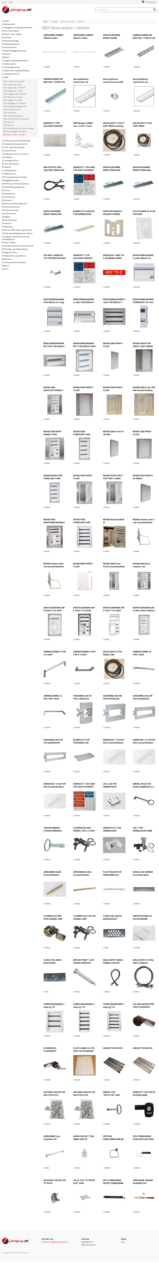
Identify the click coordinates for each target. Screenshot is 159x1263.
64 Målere (6, 217)
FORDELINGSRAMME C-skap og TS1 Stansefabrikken (54, 1007)
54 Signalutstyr (8, 194)
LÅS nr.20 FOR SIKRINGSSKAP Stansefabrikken (111, 787)
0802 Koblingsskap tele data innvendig (18, 129)
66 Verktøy (6, 224)
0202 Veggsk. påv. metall (13, 91)
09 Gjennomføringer (10, 41)
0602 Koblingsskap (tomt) (13, 116)
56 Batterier (7, 201)
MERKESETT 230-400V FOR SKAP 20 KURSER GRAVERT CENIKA (84, 170)
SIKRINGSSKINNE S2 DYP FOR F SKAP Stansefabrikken (52, 699)
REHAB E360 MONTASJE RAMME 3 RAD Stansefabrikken (53, 391)
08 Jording (6, 38)
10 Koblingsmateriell (11, 45)
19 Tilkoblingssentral (11, 68)
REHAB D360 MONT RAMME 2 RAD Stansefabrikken (52, 435)
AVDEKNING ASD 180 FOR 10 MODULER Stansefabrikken (112, 699)
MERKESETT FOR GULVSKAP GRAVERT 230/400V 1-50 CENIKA (84, 259)
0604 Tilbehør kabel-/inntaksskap (16, 120)
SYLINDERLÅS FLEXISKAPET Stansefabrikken (51, 1051)
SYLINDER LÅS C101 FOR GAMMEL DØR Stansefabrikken (84, 919)
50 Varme (6, 191)
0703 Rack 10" (8, 126)
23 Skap (5, 78)
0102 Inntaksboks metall (12, 85)
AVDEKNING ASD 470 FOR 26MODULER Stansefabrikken (53, 743)
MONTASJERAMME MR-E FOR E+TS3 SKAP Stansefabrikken (84, 611)
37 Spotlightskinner (10, 161)
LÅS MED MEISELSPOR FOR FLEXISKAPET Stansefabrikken (143, 1007)
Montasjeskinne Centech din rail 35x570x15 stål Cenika (84, 82)
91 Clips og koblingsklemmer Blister (17, 234)
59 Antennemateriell (11, 207)
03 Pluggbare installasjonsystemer (17, 28)
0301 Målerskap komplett (13, 98)
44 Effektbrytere (9, 174)
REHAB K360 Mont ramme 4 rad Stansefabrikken (141, 567)
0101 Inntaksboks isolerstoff (13, 82)
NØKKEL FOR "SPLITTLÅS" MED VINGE (111, 1096)
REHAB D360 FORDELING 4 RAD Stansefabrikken (81, 435)
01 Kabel (5, 21)
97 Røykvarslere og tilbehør (13, 256)
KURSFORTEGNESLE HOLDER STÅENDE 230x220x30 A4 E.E (112, 215)
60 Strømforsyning (10, 211)
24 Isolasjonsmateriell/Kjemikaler (16, 141)
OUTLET (5, 270)
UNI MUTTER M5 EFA (113, 1048)
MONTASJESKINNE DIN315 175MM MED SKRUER (142, 170)
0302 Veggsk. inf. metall (12, 101)
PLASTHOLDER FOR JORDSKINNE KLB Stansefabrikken (112, 875)
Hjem (46, 22)
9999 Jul (5, 266)
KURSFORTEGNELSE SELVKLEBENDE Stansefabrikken (142, 919)
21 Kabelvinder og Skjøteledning (15, 71)
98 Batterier (7, 260)
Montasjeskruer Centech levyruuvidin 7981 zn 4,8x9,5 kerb (113, 82)
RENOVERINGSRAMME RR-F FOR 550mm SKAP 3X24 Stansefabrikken (84, 347)
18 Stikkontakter (9, 64)
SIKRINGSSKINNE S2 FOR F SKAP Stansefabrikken (142, 655)
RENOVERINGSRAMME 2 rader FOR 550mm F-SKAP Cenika (84, 303)
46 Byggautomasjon (10, 181)
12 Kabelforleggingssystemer (14, 51)
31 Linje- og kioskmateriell (13, 148)
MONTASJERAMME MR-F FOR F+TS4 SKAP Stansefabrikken (114, 611)
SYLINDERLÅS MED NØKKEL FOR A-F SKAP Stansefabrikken (84, 831)
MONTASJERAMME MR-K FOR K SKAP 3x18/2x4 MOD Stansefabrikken (144, 611)
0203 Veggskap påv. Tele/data (14, 95)
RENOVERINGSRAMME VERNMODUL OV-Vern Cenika (143, 303)
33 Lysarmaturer (9, 151)
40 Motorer (6, 168)
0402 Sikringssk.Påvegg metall (15, 107)
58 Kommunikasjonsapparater (14, 204)
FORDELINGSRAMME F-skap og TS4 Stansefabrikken (114, 1007)
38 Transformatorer (10, 164)
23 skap (54, 22)
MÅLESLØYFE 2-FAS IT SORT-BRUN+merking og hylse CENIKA (113, 126)
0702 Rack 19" (8, 123)
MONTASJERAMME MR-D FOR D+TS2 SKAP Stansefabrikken (54, 611)
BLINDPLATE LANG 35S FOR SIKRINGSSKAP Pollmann (84, 215)
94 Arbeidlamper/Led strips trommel (17, 246)
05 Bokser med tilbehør (12, 35)
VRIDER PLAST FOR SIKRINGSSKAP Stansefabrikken (112, 831)
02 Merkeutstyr (8, 25)
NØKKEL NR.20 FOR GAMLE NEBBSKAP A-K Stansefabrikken (143, 787)
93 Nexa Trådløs (9, 243)
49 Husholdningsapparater (13, 188)
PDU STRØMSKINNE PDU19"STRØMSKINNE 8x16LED (113, 1184)
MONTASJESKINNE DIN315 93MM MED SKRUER (111, 170)
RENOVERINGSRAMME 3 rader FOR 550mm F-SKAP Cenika (114, 303)
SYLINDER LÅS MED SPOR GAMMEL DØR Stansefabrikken (52, 919)
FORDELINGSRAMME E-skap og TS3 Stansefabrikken (84, 1007)
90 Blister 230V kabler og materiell (17, 231)
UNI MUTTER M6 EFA (142, 1048)
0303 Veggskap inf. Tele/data (14, 104)
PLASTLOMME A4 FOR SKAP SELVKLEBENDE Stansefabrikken (83, 1051)
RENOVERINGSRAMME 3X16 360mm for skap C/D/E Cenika (53, 303)
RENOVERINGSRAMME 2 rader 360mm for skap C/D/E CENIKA (143, 259)
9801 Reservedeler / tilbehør (14, 135)
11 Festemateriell (9, 48)
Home (4, 2)
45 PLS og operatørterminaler (14, 178)
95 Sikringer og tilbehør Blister (15, 250)
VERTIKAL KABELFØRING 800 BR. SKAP (113, 1140)
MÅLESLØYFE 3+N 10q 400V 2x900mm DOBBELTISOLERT (143, 963)
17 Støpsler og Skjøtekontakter (15, 61)
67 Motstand (7, 227)
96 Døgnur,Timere (9, 253)
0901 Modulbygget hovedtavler (15, 132)
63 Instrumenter (9, 214)
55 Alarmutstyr (8, 198)
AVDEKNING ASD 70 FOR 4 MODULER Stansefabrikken (82, 699)
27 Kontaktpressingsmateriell (15, 145)
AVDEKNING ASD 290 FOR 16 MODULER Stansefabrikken (142, 699)
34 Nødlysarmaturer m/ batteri (15, 154)
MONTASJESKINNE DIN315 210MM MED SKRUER (52, 215)
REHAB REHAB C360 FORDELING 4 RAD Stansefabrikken (52, 479)
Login (10, 2)
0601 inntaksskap (9, 113)
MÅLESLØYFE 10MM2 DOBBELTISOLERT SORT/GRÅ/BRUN (113, 963)
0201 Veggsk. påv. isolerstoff (14, 88)
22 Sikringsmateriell (10, 74)
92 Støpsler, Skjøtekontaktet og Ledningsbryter (15, 238)
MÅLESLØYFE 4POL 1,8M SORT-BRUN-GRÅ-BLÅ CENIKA (54, 170)
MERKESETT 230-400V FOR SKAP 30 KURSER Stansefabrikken (84, 787)
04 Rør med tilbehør (10, 31)
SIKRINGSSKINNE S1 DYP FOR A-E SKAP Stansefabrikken (84, 655)
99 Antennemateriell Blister (14, 263)
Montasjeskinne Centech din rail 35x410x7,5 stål (140, 82)
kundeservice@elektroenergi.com (55, 1243)
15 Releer (5, 58)
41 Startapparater (9, 171)
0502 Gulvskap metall (11, 110)
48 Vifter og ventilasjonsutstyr (15, 184)
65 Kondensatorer (9, 221)
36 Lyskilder (7, 158)
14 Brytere (6, 55)
